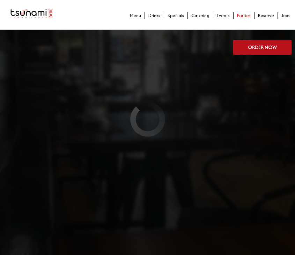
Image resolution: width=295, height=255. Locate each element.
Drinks (152, 17)
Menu (133, 17)
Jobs (284, 17)
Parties (242, 17)
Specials (174, 17)
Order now (262, 45)
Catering (199, 17)
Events (221, 17)
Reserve (264, 17)
